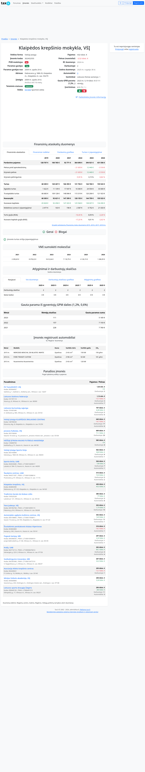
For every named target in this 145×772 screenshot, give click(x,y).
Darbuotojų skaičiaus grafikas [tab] (61, 279)
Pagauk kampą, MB (12, 536)
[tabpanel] (54, 191)
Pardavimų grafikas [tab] (65, 152)
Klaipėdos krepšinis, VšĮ (14, 484)
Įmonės (26, 3)
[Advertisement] (54, 132)
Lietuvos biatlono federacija (16, 396)
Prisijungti (128, 3)
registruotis (134, 49)
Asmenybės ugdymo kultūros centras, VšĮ (22, 515)
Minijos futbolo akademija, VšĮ (17, 578)
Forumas (17, 3)
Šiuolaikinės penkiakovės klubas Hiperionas (23, 526)
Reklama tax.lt (85, 609)
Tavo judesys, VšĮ (11, 505)
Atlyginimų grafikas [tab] (92, 279)
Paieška (57, 3)
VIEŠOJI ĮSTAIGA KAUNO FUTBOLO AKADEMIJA (24, 440)
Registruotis (138, 3)
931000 (28, 90)
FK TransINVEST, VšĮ (12, 387)
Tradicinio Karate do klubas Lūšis (18, 494)
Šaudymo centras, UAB (14, 473)
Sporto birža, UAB (11, 461)
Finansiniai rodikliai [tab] (41, 152)
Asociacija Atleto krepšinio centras (19, 568)
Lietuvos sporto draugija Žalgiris (18, 588)
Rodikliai (48, 3)
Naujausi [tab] (11, 279)
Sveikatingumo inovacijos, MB (17, 559)
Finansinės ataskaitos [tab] (16, 152)
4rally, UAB (8, 547)
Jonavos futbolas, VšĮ (13, 431)
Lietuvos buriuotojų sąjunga (16, 408)
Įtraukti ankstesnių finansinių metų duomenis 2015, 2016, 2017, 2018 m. (79, 225)
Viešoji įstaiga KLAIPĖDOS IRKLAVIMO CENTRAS (24, 419)
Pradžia (4, 39)
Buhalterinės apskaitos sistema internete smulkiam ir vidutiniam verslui (72, 612)
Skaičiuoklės (36, 3)
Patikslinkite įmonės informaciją (90, 97)
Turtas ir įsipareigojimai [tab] (92, 152)
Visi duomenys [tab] (32, 279)
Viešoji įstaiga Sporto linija (15, 450)
